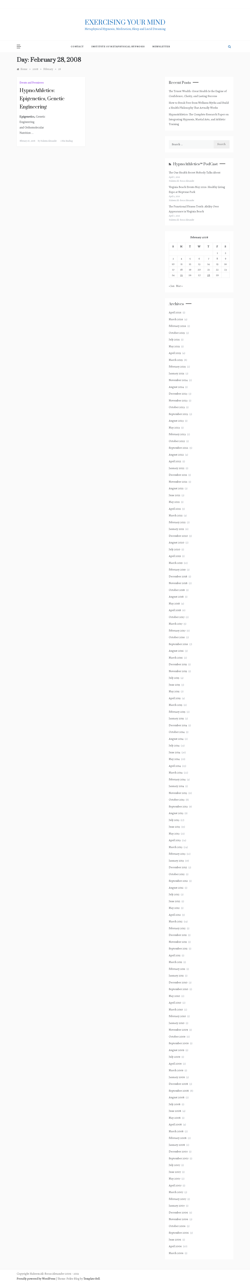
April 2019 (175, 556)
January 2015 (176, 718)
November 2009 (178, 1030)
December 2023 (178, 394)
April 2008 (175, 1124)
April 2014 (175, 766)
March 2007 (176, 1192)
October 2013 (176, 800)
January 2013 (176, 861)
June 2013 (174, 827)
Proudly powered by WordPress (36, 1279)
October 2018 (177, 590)
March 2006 (176, 1253)
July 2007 (174, 1165)
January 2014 (176, 786)
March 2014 (176, 772)
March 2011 (175, 962)
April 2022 (175, 461)
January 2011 (176, 975)
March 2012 (176, 921)
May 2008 (175, 1118)
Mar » (179, 286)
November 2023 (178, 400)
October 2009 (177, 1036)
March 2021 (176, 515)
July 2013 (174, 820)
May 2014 (174, 759)
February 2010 (177, 1016)
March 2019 (176, 563)
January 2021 (176, 529)
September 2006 (179, 1233)
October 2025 (177, 333)
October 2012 (177, 874)
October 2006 (177, 1226)
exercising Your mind (125, 22)
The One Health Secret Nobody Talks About (195, 172)
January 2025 (176, 373)
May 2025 (174, 346)
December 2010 (178, 982)
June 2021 (174, 495)
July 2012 (174, 894)
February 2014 (177, 779)
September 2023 (178, 414)
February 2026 (177, 326)
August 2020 (176, 542)
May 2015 (174, 691)
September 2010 (178, 989)
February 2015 (177, 712)
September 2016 (178, 644)
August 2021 (176, 488)
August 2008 (176, 1097)
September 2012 (178, 881)
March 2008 (176, 1131)
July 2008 (174, 1104)
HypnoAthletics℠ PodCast (195, 164)
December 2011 (178, 935)
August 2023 (176, 421)
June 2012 (174, 901)
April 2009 (175, 1064)
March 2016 (176, 658)
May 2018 (174, 603)
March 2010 (176, 1009)
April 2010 (175, 1003)
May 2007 (174, 1178)
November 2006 (178, 1219)
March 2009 (176, 1070)
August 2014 (176, 739)
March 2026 (176, 319)
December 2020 (178, 536)
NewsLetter (161, 46)
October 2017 (176, 617)
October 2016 (177, 637)
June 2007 (175, 1172)
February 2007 (177, 1199)
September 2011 (178, 948)
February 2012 (177, 928)
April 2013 (175, 840)
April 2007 (175, 1185)
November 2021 (178, 482)
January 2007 (177, 1206)
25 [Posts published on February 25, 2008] (181, 275)
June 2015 (174, 685)
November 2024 (178, 380)
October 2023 (177, 407)
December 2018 (178, 576)
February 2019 (177, 569)
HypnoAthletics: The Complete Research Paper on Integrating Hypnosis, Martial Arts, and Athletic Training (199, 119)
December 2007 (178, 1151)
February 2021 (177, 522)
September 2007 (178, 1158)
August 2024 (176, 387)
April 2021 (175, 509)
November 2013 (178, 793)
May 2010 (174, 996)
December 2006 (178, 1212)
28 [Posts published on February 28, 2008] (208, 275)
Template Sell (91, 1279)
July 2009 (174, 1057)
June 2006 (175, 1239)
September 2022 (178, 448)
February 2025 (177, 366)
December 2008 (178, 1084)
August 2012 (176, 888)
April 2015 (175, 698)
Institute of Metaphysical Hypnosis (118, 46)
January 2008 (177, 1145)
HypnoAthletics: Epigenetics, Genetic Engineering (42, 98)
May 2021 (174, 502)
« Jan (171, 286)
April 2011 (174, 955)
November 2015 (178, 671)
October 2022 (177, 441)
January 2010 (176, 1023)
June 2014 (174, 752)
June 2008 (175, 1111)
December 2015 (178, 664)
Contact (77, 46)
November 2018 (178, 583)
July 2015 (174, 678)
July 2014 (174, 745)
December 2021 (178, 475)
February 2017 (177, 630)
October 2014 (177, 732)
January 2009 (177, 1077)
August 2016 (176, 651)
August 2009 (176, 1050)
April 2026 (175, 312)
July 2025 (174, 339)
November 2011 (178, 942)
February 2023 (177, 434)
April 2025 (175, 353)
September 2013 (178, 806)
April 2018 (175, 610)
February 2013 (177, 854)
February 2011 (177, 969)
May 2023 (174, 427)
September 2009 (179, 1043)
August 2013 (176, 813)
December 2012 (178, 867)
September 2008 (179, 1091)
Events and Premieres (32, 82)
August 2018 (176, 597)
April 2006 (175, 1246)
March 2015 (175, 705)
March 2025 (176, 360)
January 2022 (176, 468)
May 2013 (174, 833)
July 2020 (174, 549)
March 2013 (175, 847)
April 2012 (175, 915)
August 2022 (176, 455)
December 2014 (178, 725)
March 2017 (175, 624)
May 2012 (174, 908)
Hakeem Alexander (48, 140)
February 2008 (178, 1138)
